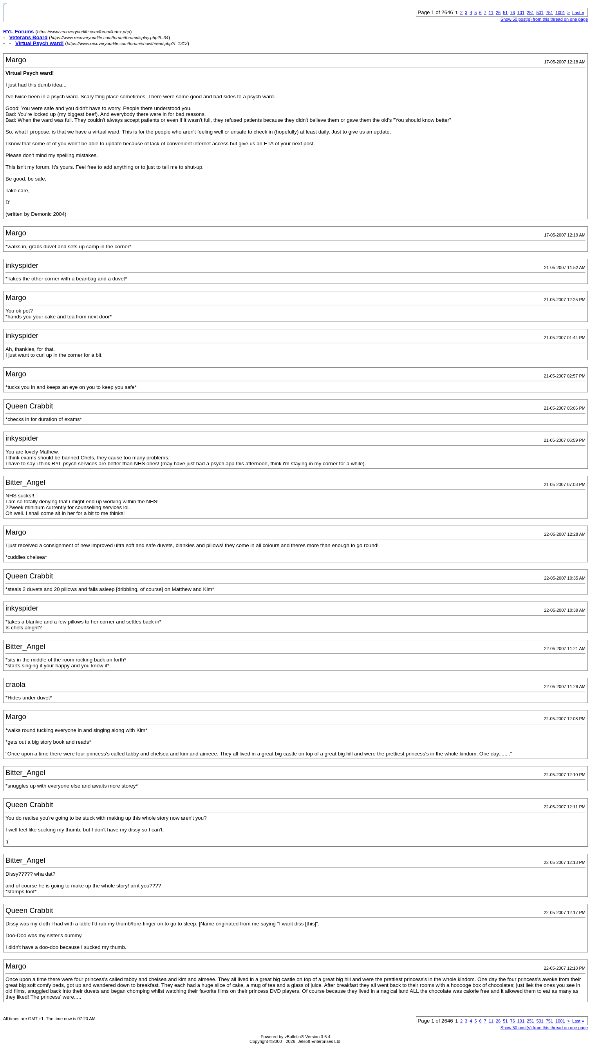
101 (520, 12)
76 (512, 12)
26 (498, 12)
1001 (560, 12)
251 (530, 12)
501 (539, 12)
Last (578, 12)
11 (491, 12)
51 (505, 12)
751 (549, 12)
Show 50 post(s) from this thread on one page (544, 19)
